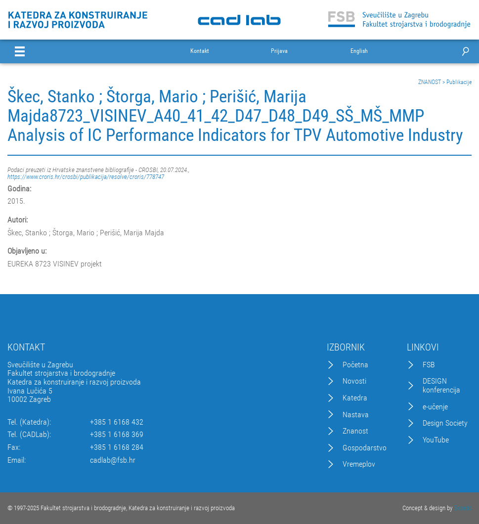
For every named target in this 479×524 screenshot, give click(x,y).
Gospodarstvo (365, 447)
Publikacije (459, 82)
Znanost (355, 431)
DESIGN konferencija (441, 385)
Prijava (279, 51)
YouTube (436, 440)
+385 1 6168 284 (116, 447)
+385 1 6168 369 (116, 434)
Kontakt (199, 51)
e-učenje (435, 406)
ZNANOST (429, 82)
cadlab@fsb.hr (112, 460)
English (359, 51)
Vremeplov (359, 464)
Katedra (355, 397)
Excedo (463, 508)
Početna (355, 364)
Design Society (445, 423)
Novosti (354, 381)
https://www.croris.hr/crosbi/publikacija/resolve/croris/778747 (85, 176)
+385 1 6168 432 (116, 422)
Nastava (356, 414)
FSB (429, 364)
